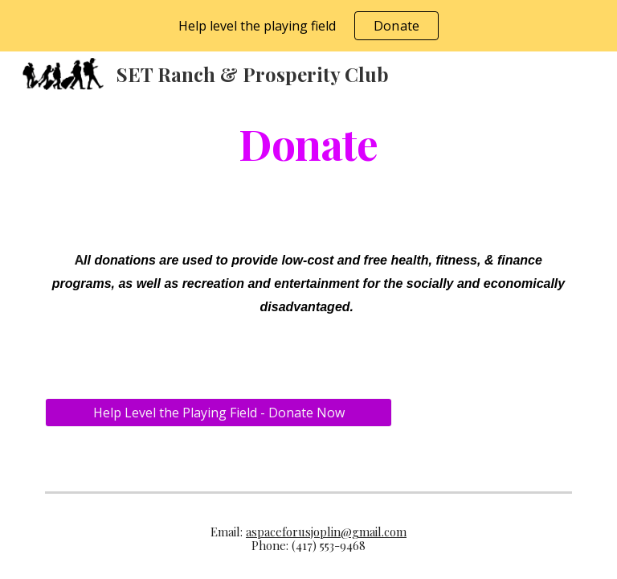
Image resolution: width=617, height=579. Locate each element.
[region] (308, 25)
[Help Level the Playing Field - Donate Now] (218, 412)
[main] (308, 142)
